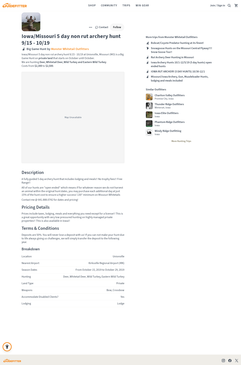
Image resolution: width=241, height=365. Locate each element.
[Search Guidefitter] (229, 5)
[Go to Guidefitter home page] (12, 360)
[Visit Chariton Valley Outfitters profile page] (181, 96)
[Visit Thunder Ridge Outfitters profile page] (181, 105)
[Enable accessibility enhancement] (7, 347)
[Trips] (126, 5)
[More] (90, 27)
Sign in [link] (221, 5)
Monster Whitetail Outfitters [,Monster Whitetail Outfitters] (69, 49)
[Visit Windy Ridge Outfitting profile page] (181, 132)
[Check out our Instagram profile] (223, 360)
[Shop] (92, 5)
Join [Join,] (212, 5)
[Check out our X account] (237, 360)
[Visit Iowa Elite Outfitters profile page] (181, 114)
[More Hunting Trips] (181, 141)
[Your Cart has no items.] (236, 5)
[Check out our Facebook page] (230, 360)
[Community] (109, 5)
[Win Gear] (142, 5)
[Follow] (117, 27)
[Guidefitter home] (14, 5)
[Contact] (102, 27)
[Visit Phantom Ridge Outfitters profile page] (181, 123)
